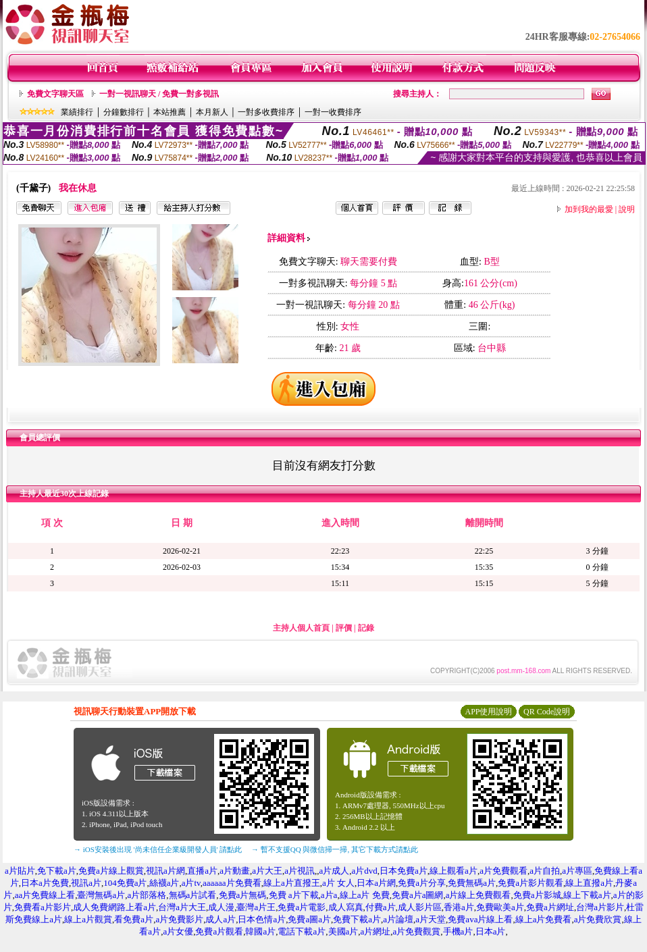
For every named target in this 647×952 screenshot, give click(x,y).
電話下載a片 (302, 931)
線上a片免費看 (543, 919)
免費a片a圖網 (418, 895)
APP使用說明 (488, 711)
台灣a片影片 (600, 907)
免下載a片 (56, 871)
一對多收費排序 (266, 112)
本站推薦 (169, 112)
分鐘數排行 (123, 112)
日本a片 (490, 931)
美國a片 (343, 931)
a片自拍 (544, 871)
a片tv (191, 883)
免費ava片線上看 (480, 919)
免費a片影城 (537, 895)
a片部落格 (146, 895)
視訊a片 (86, 883)
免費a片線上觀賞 (111, 871)
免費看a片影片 (42, 907)
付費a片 (380, 907)
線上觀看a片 (453, 871)
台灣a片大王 (182, 907)
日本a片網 (376, 883)
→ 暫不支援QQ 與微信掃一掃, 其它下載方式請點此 (334, 849)
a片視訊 (299, 871)
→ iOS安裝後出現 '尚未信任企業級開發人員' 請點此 (158, 849)
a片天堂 (430, 919)
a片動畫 (234, 871)
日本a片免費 (45, 883)
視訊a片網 (165, 871)
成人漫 (221, 907)
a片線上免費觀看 (478, 895)
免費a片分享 (422, 883)
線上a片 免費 (365, 895)
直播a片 (202, 871)
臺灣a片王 (256, 907)
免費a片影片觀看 (530, 883)
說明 (627, 209)
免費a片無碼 (243, 895)
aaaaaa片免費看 (232, 883)
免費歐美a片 (500, 907)
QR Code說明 (546, 711)
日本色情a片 (262, 919)
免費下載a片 (357, 919)
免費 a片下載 (294, 895)
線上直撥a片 (589, 883)
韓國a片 (260, 931)
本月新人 (212, 112)
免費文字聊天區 (55, 94)
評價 (344, 628)
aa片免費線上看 (45, 895)
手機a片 (458, 931)
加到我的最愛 (589, 209)
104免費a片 (125, 883)
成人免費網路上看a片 (114, 907)
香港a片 (459, 907)
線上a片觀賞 (88, 919)
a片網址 (376, 931)
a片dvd (365, 871)
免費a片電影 (302, 907)
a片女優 (178, 931)
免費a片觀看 (219, 931)
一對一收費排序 (333, 112)
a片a (329, 895)
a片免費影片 (179, 919)
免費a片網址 (550, 907)
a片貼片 (20, 871)
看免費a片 (133, 919)
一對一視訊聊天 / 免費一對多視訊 (159, 94)
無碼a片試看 (193, 895)
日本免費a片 (404, 871)
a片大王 (267, 871)
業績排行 (77, 112)
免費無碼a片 (472, 883)
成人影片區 (420, 907)
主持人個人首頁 (301, 628)
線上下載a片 (587, 895)
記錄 (366, 628)
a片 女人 (338, 883)
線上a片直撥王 (291, 883)
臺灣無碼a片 (101, 895)
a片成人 (334, 871)
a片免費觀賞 (417, 931)
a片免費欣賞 (598, 919)
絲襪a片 (164, 883)
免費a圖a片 (309, 919)
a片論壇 (398, 919)
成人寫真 (345, 907)
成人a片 (220, 919)
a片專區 (577, 871)
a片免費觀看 (503, 871)
